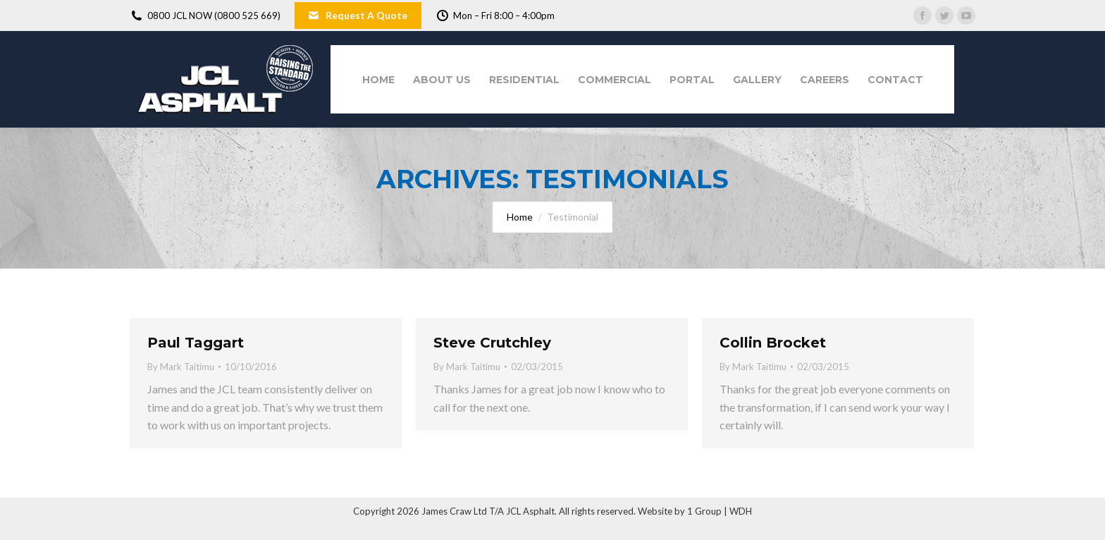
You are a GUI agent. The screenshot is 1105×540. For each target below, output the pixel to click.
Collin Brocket (773, 342)
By (180, 366)
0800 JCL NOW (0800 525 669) (205, 16)
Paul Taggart (195, 342)
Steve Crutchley (492, 342)
